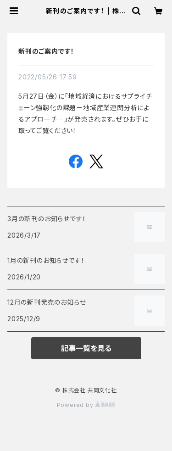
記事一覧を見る (86, 348)
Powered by (86, 404)
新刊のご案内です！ (46, 51)
